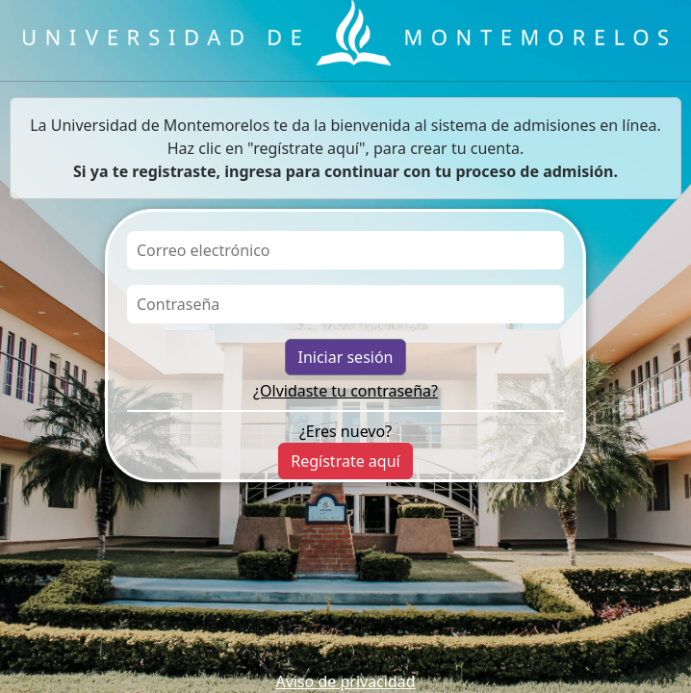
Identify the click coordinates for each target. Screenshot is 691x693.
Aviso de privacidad (345, 681)
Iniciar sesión (345, 357)
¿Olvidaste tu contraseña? (345, 390)
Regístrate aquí (345, 461)
